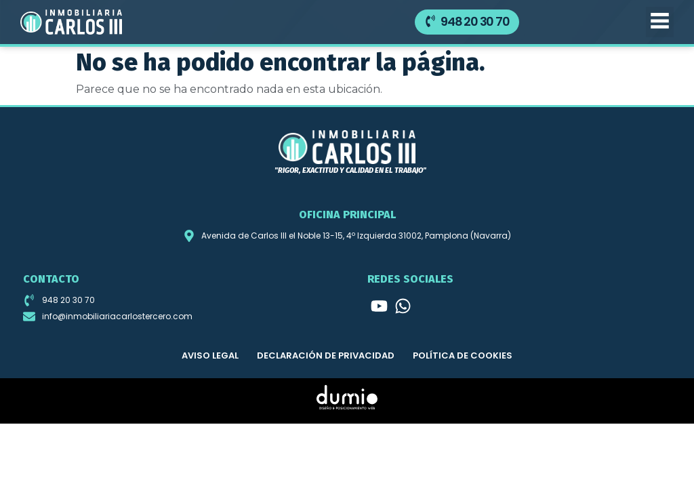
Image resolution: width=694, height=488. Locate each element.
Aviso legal (210, 355)
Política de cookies (462, 355)
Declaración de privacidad (325, 355)
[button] (660, 22)
